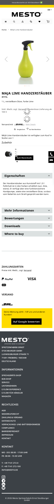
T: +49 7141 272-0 (10, 463)
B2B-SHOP (6, 379)
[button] (49, 10)
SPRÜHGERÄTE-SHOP (11, 375)
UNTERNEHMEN (9, 386)
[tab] (27, 175)
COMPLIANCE (8, 428)
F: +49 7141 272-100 (11, 466)
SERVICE (5, 382)
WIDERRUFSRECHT (10, 414)
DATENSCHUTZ (9, 421)
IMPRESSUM (7, 435)
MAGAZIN (6, 396)
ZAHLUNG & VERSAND (12, 417)
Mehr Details (31, 124)
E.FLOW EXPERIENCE (11, 389)
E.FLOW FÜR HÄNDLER (12, 393)
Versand (27, 270)
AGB (4, 410)
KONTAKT (6, 438)
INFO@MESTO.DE (10, 470)
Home (4, 30)
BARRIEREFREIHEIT (10, 431)
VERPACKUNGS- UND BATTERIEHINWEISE (21, 424)
